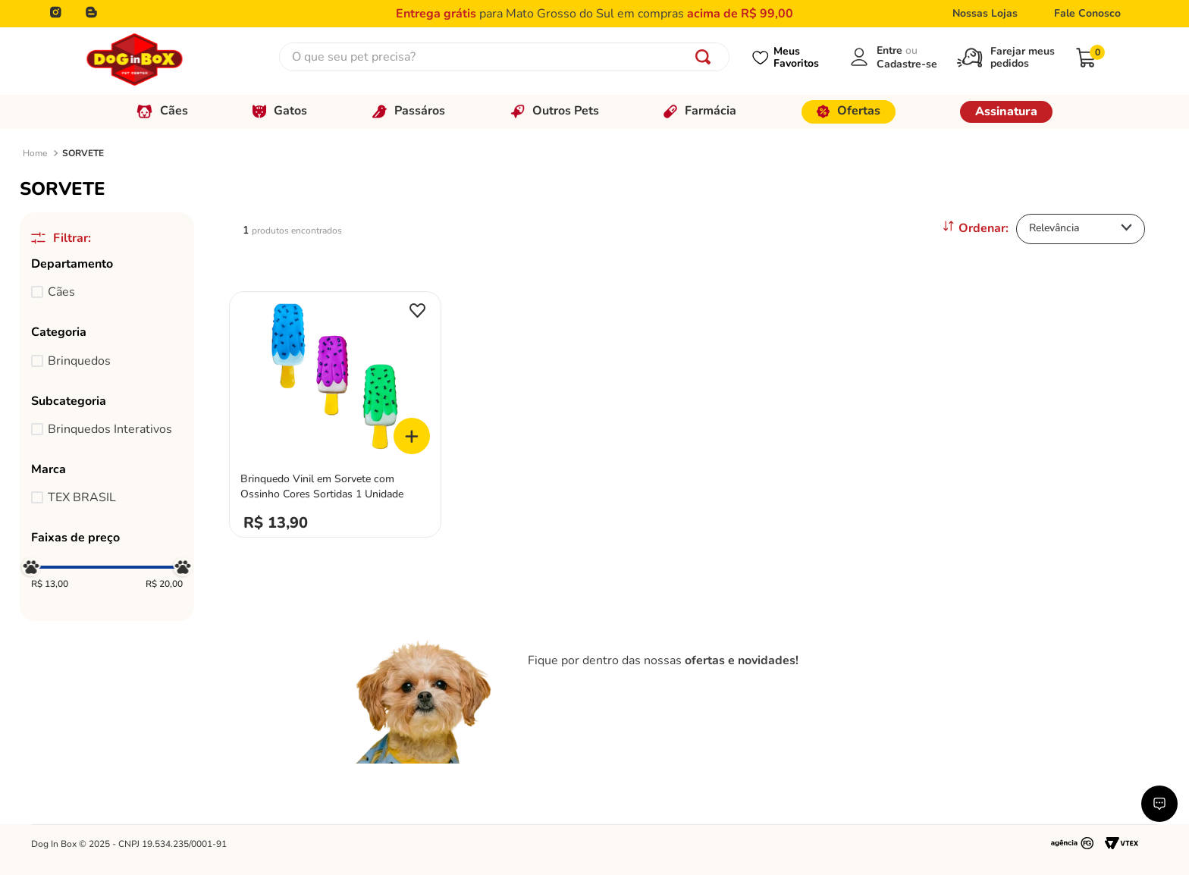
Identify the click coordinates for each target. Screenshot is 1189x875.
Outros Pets (554, 110)
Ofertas (848, 110)
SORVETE (83, 153)
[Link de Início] (35, 154)
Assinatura (1006, 111)
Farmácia (700, 110)
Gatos (280, 110)
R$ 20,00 (164, 584)
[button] (107, 264)
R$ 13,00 (49, 584)
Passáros (408, 110)
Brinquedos (79, 361)
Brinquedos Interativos (110, 429)
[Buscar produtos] (706, 57)
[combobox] (504, 56)
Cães (162, 110)
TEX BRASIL (82, 497)
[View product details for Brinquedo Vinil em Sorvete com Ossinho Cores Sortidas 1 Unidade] (335, 411)
